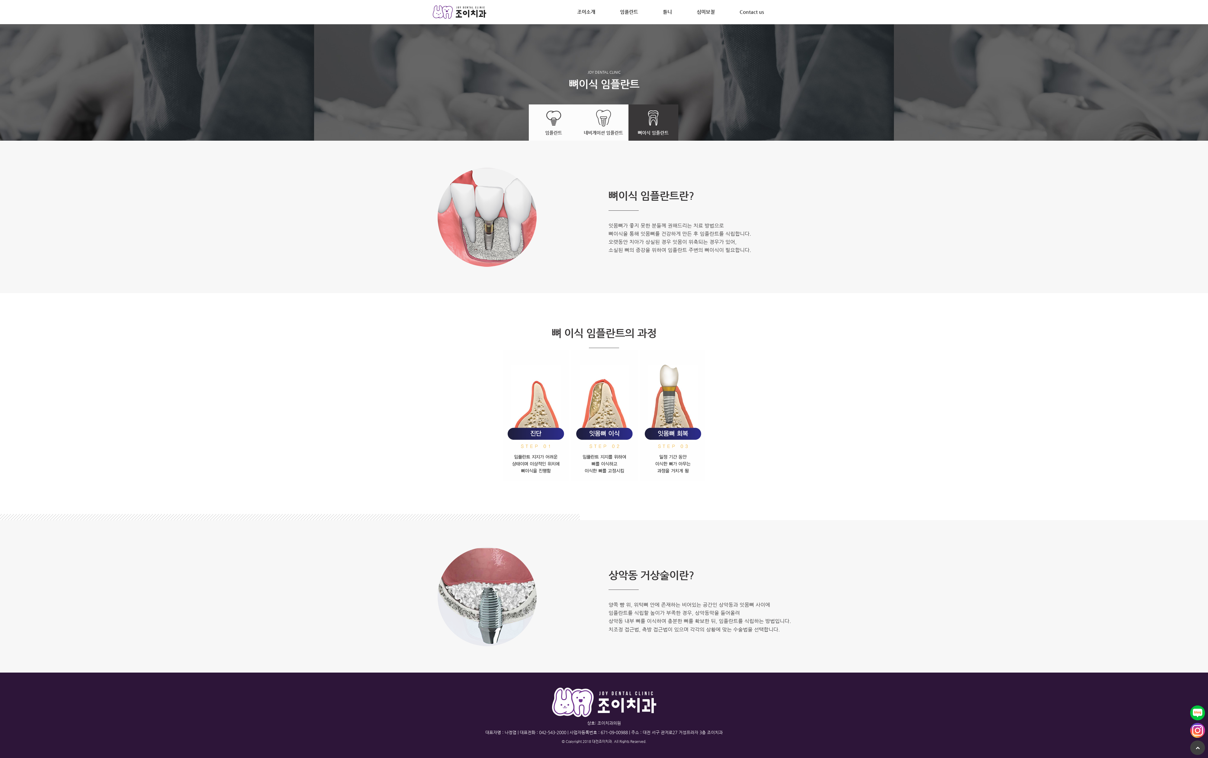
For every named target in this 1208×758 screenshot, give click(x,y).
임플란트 (629, 12)
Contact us (752, 12)
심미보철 (706, 12)
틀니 (667, 12)
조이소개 (586, 12)
